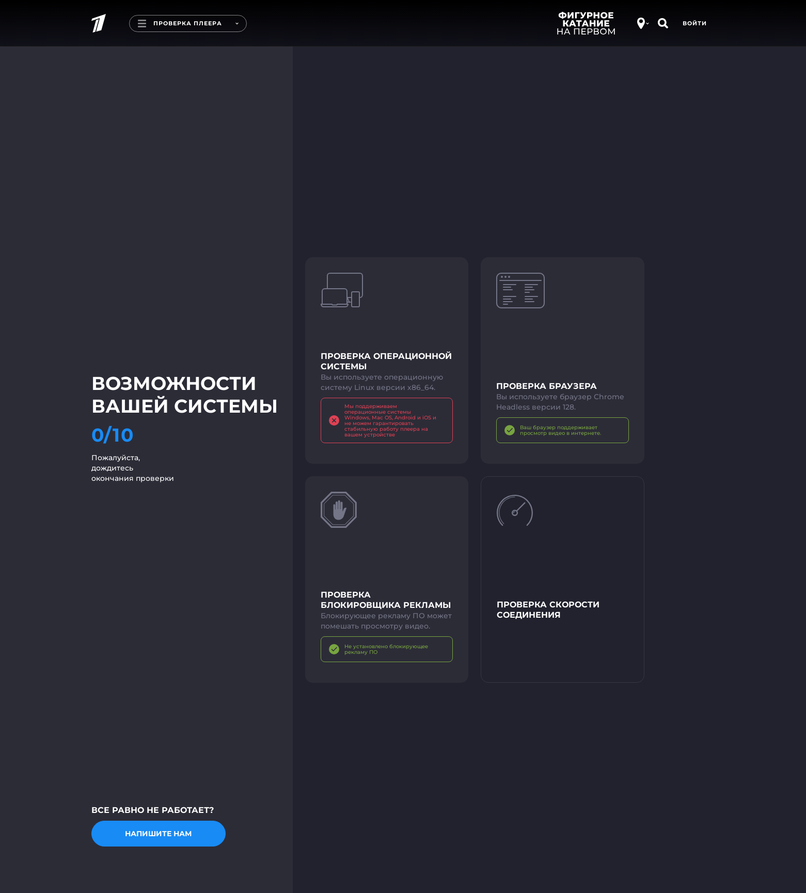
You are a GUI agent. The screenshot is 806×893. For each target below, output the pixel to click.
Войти (695, 23)
